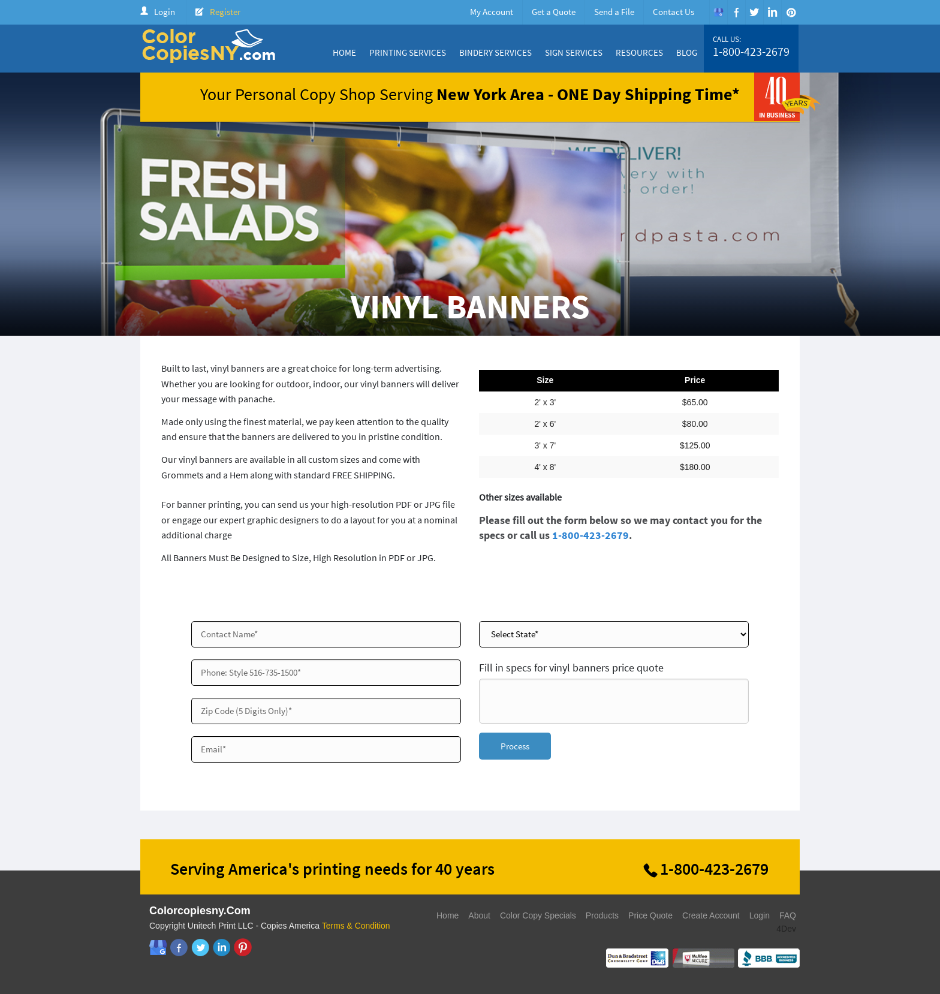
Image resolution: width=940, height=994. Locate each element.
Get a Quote (554, 11)
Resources (639, 52)
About (479, 915)
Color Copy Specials (538, 915)
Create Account (711, 915)
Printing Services (407, 52)
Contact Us (673, 11)
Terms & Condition (356, 925)
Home (344, 52)
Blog (686, 52)
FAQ (787, 915)
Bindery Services (495, 52)
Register (225, 11)
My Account (491, 11)
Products (602, 915)
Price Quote (650, 915)
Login (164, 11)
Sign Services (573, 52)
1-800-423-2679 (751, 52)
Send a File (614, 11)
